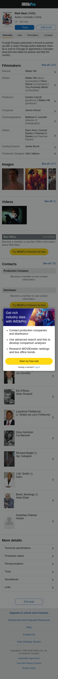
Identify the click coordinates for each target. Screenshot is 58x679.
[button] (29, 361)
